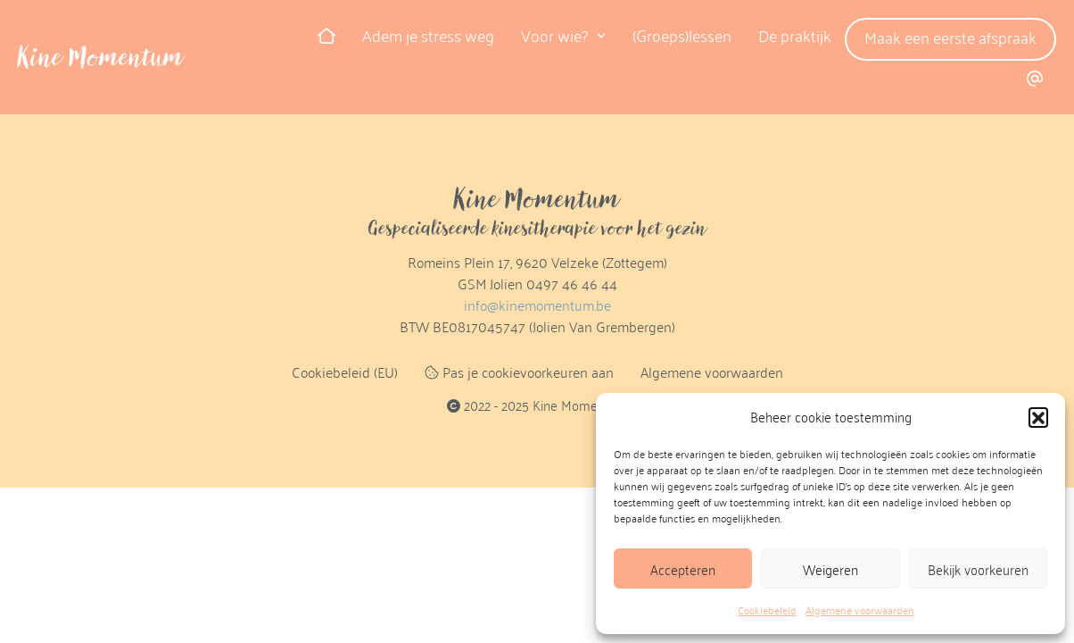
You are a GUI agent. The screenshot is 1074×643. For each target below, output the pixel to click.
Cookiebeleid (767, 610)
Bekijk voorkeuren (978, 568)
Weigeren (830, 568)
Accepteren (682, 568)
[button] (1038, 417)
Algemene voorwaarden (860, 610)
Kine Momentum (101, 57)
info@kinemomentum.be (537, 305)
